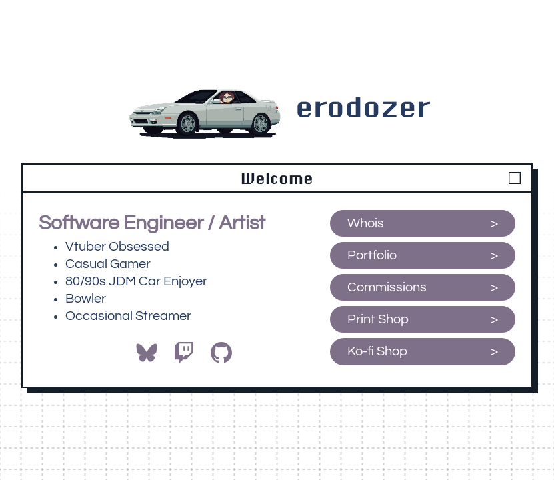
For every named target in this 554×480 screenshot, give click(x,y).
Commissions (387, 287)
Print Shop (378, 319)
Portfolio (372, 255)
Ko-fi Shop (379, 351)
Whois (365, 223)
